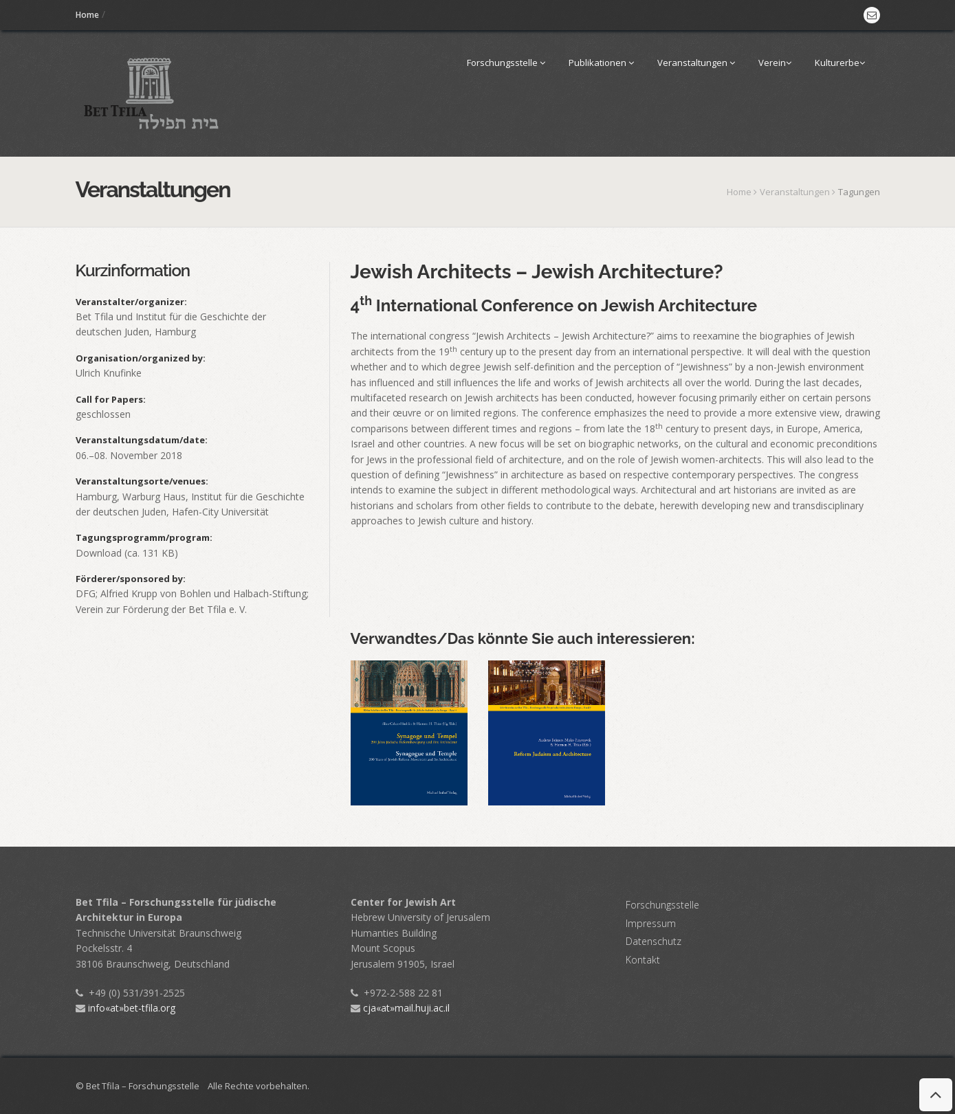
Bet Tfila (94, 316)
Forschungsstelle (506, 62)
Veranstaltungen (696, 62)
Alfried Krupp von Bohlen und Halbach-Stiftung (203, 593)
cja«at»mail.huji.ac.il (400, 1007)
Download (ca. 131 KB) (127, 552)
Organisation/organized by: (141, 358)
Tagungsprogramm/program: (144, 537)
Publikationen (601, 62)
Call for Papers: (111, 399)
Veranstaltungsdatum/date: (142, 440)
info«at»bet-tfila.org (125, 1007)
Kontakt (643, 959)
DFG (86, 593)
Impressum (651, 923)
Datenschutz (653, 941)
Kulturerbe (840, 62)
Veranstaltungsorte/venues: (142, 481)
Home (87, 15)
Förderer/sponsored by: (131, 578)
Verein (774, 62)
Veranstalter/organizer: (131, 302)
